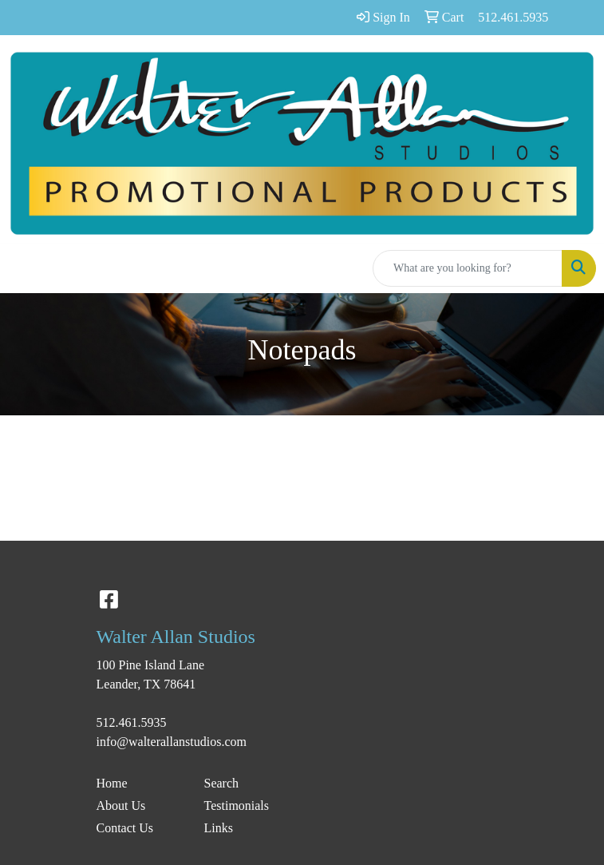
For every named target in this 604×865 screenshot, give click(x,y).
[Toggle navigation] (24, 268)
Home (112, 783)
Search (221, 783)
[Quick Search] (468, 268)
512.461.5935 (132, 722)
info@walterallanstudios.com (172, 741)
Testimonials (237, 805)
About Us (121, 805)
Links (218, 828)
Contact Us (125, 828)
